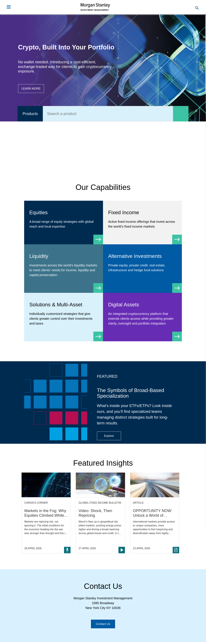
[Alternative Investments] (142, 266)
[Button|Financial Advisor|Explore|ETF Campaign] (109, 435)
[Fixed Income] (142, 222)
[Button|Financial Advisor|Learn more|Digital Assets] (31, 88)
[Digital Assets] (142, 317)
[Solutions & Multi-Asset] (63, 317)
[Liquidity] (63, 268)
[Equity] (63, 222)
